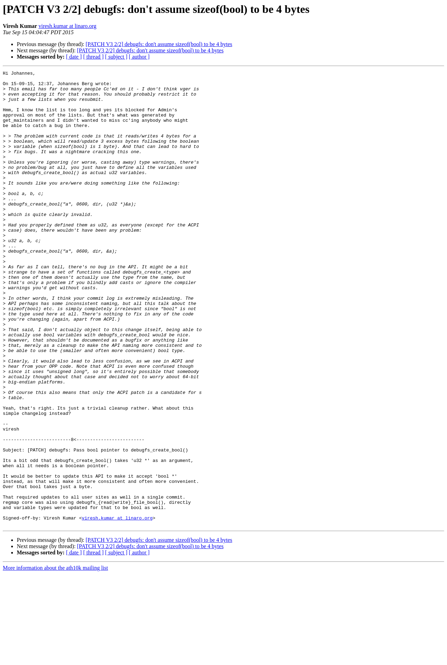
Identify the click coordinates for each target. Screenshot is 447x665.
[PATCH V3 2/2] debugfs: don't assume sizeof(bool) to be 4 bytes (159, 44)
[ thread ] (93, 57)
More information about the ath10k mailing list (55, 659)
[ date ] (74, 57)
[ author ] (139, 57)
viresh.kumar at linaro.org (67, 26)
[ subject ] (116, 57)
